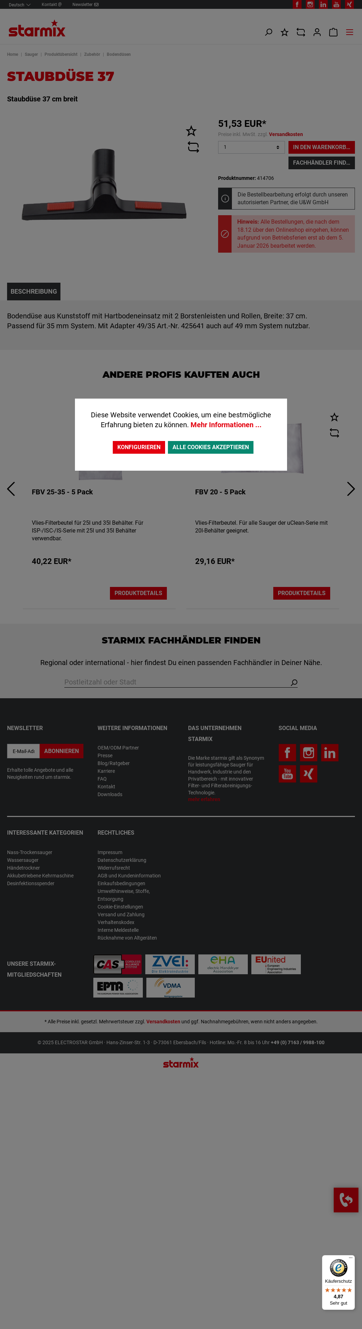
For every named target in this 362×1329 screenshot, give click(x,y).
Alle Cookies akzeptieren (211, 447)
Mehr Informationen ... (226, 425)
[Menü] (350, 1259)
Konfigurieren (138, 447)
